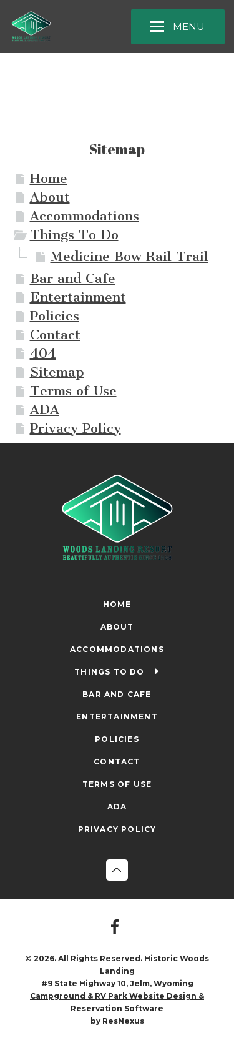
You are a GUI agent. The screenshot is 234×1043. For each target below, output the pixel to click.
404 (43, 353)
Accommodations (84, 216)
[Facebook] (117, 927)
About (50, 197)
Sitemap (57, 372)
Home (48, 178)
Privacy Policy (75, 428)
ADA (44, 409)
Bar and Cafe (72, 278)
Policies (54, 316)
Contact (55, 334)
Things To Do (74, 234)
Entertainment (78, 297)
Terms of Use (73, 390)
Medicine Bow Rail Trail (129, 256)
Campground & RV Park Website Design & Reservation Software (117, 1002)
